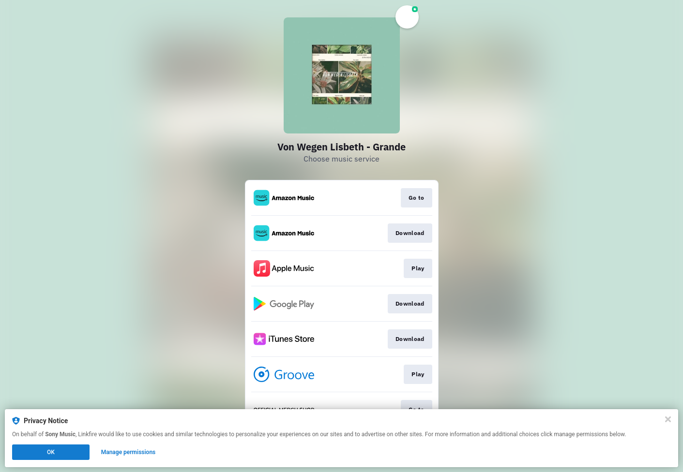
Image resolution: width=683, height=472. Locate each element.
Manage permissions (128, 452)
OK (51, 452)
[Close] (668, 419)
